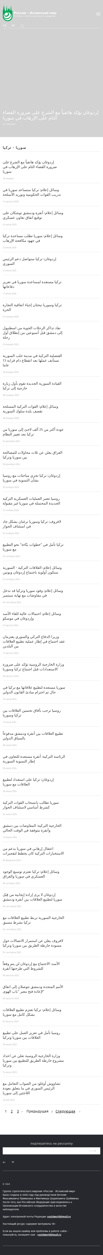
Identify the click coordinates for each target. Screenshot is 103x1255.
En (5, 25)
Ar (13, 25)
